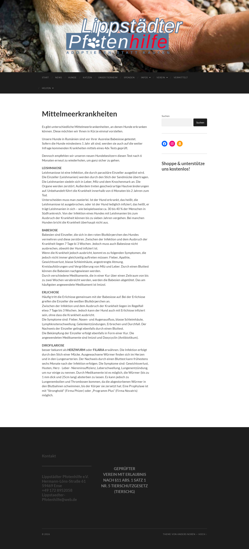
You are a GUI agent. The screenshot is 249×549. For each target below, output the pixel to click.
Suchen (166, 115)
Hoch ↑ (203, 534)
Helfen (46, 88)
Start (45, 77)
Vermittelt (181, 77)
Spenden (129, 77)
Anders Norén (186, 534)
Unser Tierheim (108, 77)
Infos (144, 77)
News (58, 77)
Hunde (72, 77)
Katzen (87, 77)
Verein (161, 77)
